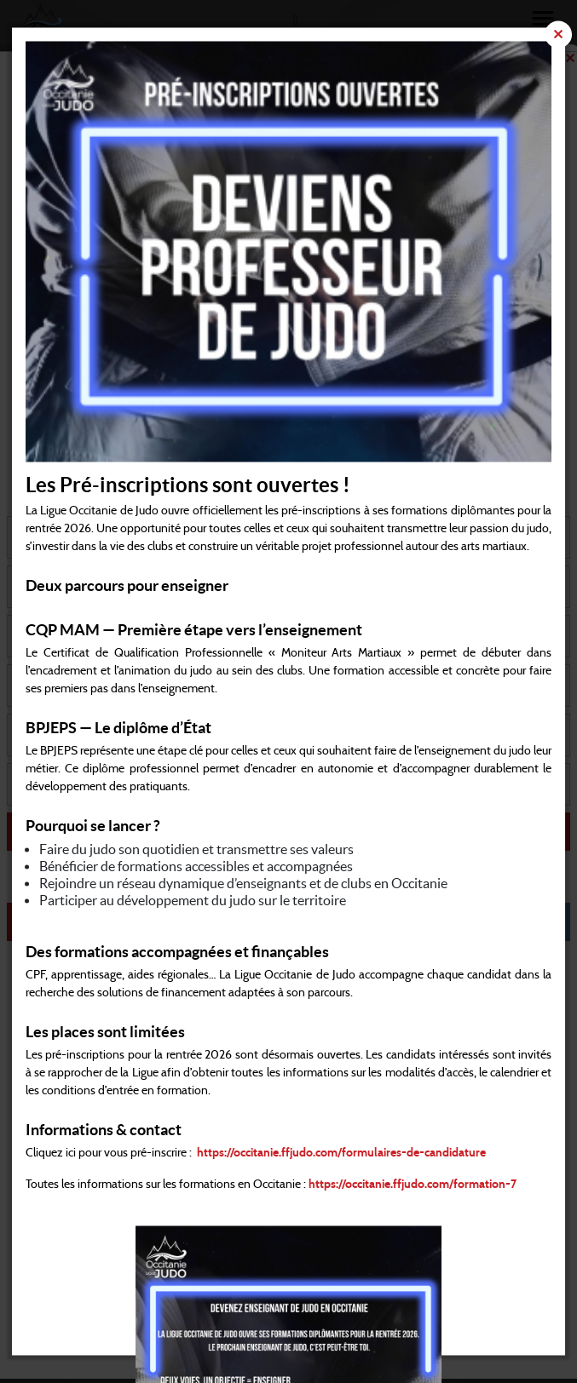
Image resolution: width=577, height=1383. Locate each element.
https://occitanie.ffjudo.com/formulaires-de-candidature (341, 1154)
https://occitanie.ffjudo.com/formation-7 (412, 1185)
